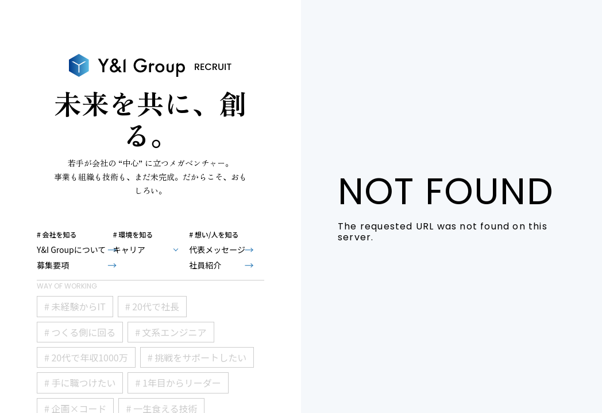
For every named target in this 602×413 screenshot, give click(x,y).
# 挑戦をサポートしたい (197, 357)
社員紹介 (205, 265)
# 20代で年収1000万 (86, 357)
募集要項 (53, 265)
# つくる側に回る (79, 332)
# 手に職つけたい (79, 382)
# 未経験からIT (75, 306)
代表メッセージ (217, 249)
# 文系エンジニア (170, 332)
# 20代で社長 (152, 306)
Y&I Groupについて (71, 249)
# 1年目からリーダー (178, 382)
